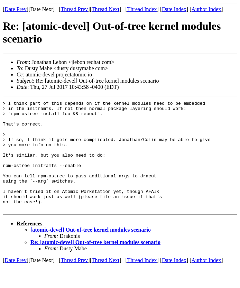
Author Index (206, 9)
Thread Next (105, 9)
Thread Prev (74, 9)
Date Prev (15, 9)
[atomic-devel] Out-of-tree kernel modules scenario (90, 251)
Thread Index (142, 9)
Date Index (174, 9)
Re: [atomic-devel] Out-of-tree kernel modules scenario (95, 264)
